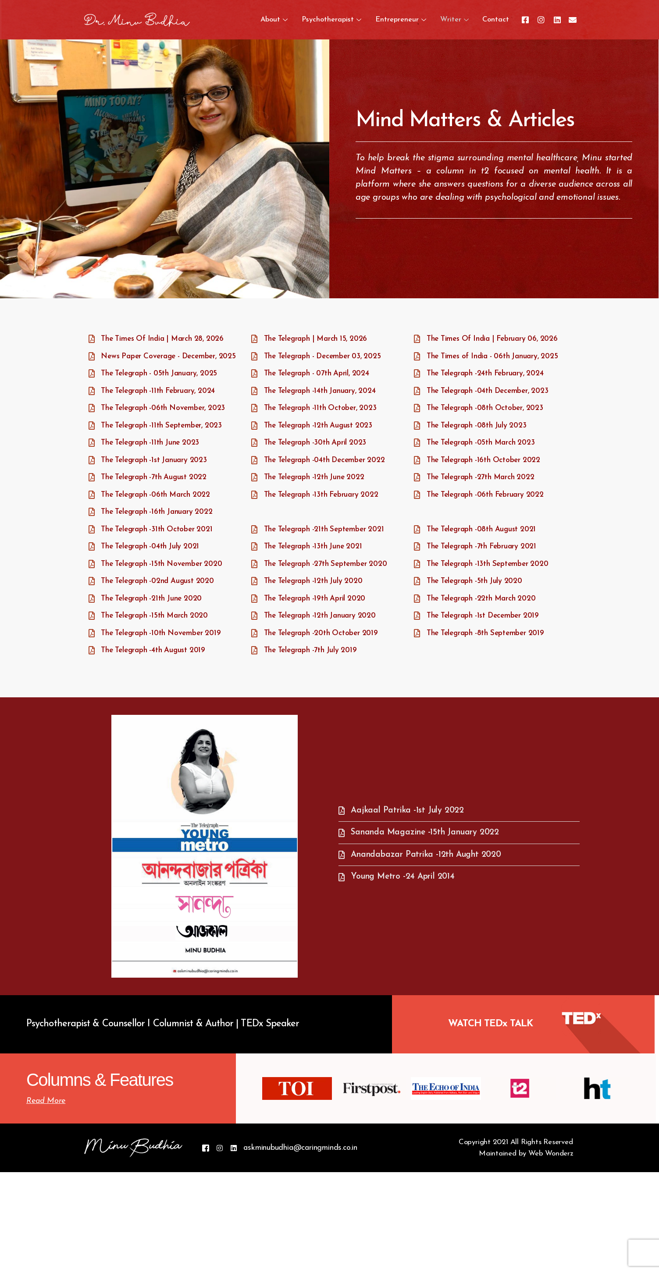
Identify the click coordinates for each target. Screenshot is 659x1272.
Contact (494, 20)
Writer (451, 20)
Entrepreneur (394, 20)
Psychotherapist (320, 20)
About (258, 20)
